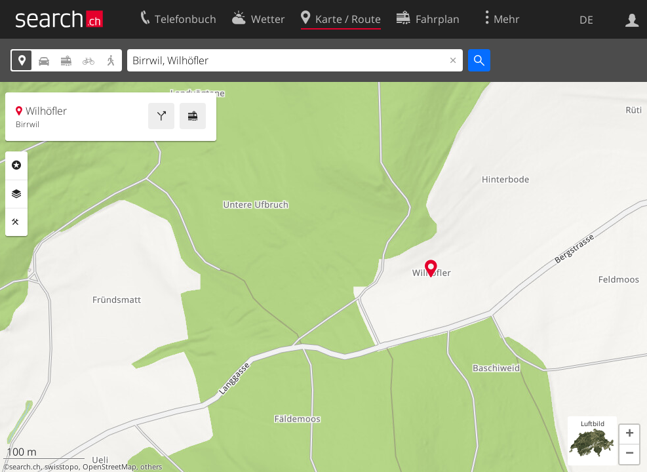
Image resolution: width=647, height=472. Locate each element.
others (151, 466)
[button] (629, 434)
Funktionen (16, 222)
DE (586, 19)
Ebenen (16, 194)
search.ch (25, 466)
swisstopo (62, 466)
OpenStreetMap (109, 466)
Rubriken (16, 165)
